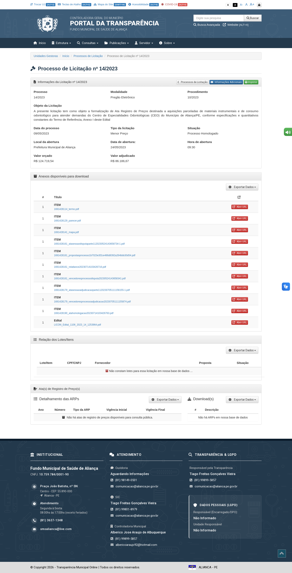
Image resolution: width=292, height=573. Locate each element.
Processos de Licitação (88, 56)
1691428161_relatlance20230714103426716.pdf (80, 267)
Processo (40, 92)
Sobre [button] (167, 43)
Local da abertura (46, 142)
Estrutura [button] (61, 43)
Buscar (253, 18)
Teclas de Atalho (74, 4)
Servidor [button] (144, 43)
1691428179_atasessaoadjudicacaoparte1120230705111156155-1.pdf (92, 290)
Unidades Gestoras (46, 56)
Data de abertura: (123, 142)
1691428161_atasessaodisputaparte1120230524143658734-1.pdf (89, 243)
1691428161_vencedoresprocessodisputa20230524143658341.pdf (90, 278)
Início (39, 43)
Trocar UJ (42, 4)
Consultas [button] (87, 43)
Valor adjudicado (123, 155)
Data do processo (46, 128)
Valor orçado (43, 155)
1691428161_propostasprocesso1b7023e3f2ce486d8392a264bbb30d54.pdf (94, 255)
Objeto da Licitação (48, 105)
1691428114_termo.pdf (66, 209)
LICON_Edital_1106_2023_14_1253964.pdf (77, 324)
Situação (194, 128)
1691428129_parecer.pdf (67, 220)
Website (235, 24)
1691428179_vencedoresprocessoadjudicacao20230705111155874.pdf (92, 301)
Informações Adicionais (226, 82)
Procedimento (198, 92)
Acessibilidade (143, 4)
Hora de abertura (200, 142)
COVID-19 (174, 4)
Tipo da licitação (122, 128)
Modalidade (119, 92)
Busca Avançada (206, 24)
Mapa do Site (110, 4)
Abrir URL (240, 206)
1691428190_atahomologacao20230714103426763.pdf (83, 313)
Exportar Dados (242, 187)
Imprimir (251, 82)
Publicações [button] (116, 43)
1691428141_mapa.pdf (66, 232)
